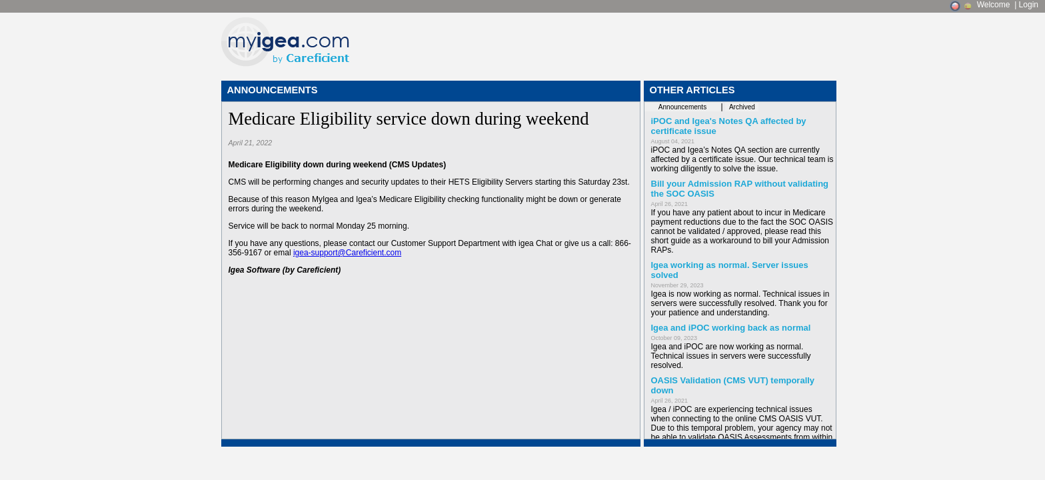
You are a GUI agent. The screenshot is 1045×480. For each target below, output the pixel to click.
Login (1028, 4)
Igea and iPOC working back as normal (731, 328)
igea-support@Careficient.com (347, 252)
